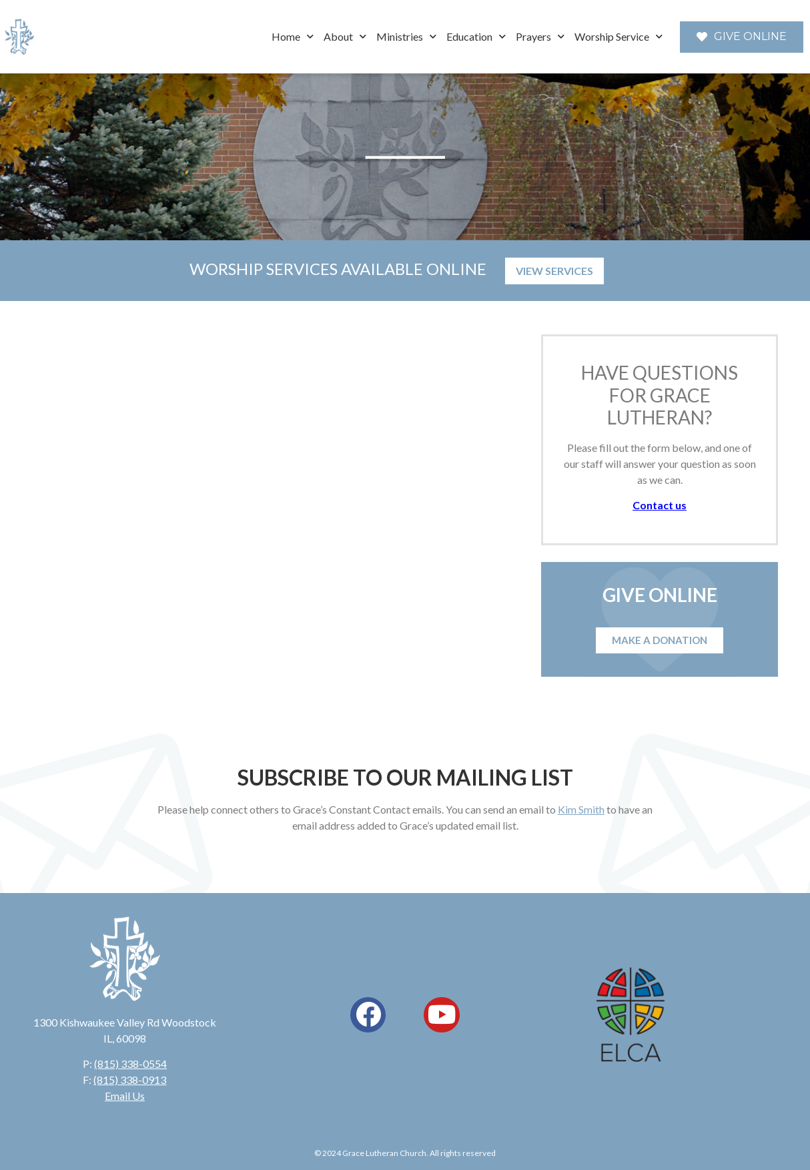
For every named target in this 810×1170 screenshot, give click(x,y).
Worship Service (618, 36)
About (345, 36)
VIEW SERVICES (554, 270)
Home (293, 36)
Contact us (660, 505)
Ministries (406, 36)
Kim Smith (581, 809)
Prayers (540, 36)
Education (476, 36)
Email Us (125, 1095)
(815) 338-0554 (130, 1063)
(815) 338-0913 (129, 1079)
